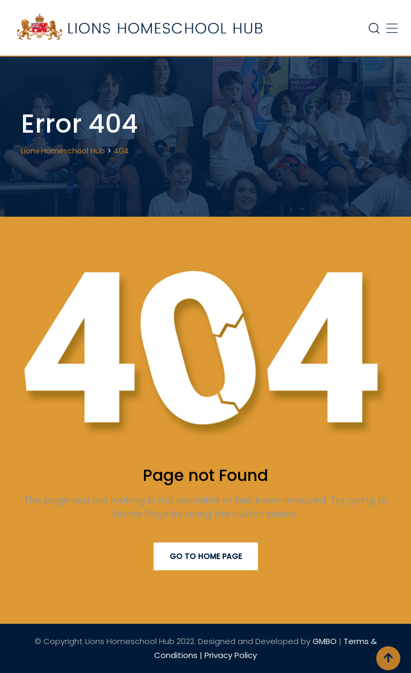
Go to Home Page (206, 556)
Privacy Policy (230, 655)
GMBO (325, 641)
